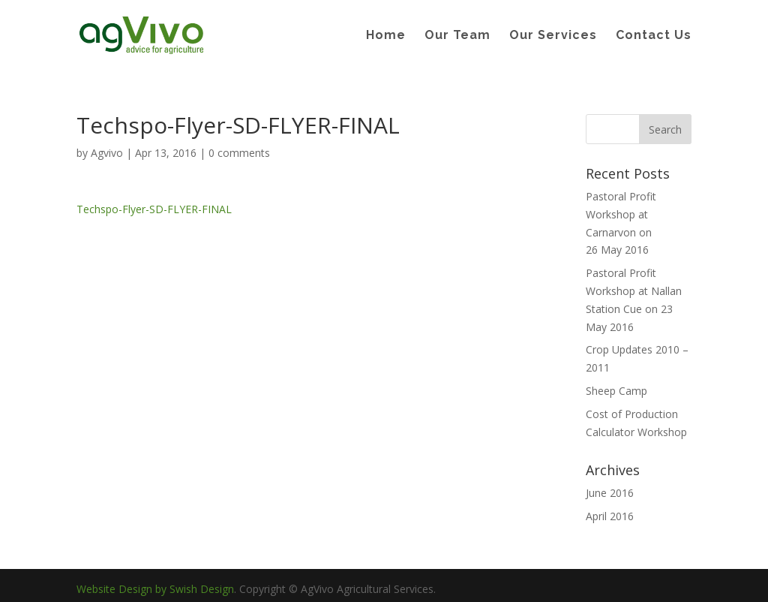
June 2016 (610, 493)
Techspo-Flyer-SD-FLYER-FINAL (154, 209)
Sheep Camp (616, 391)
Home (386, 36)
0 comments (239, 153)
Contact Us (654, 36)
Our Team (457, 36)
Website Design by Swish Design (155, 589)
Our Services (553, 36)
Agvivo (107, 153)
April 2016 (610, 516)
